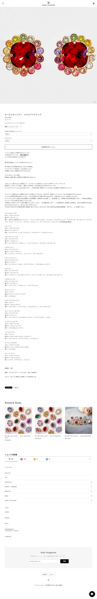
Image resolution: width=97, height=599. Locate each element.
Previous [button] (2, 55)
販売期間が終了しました (48, 147)
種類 (6, 126)
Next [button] (95, 55)
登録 (64, 561)
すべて (11, 459)
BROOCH (8, 491)
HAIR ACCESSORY (11, 500)
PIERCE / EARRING (11, 486)
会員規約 (60, 585)
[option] (48, 55)
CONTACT (8, 536)
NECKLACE (8, 482)
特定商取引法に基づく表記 (51, 585)
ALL (6, 477)
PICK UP (7, 473)
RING (6, 496)
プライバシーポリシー (40, 585)
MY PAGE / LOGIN (12, 530)
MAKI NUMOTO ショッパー (13, 131)
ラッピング (8, 138)
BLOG (6, 523)
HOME (7, 512)
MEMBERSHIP (9, 529)
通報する (17, 387)
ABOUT (7, 518)
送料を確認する (24, 154)
